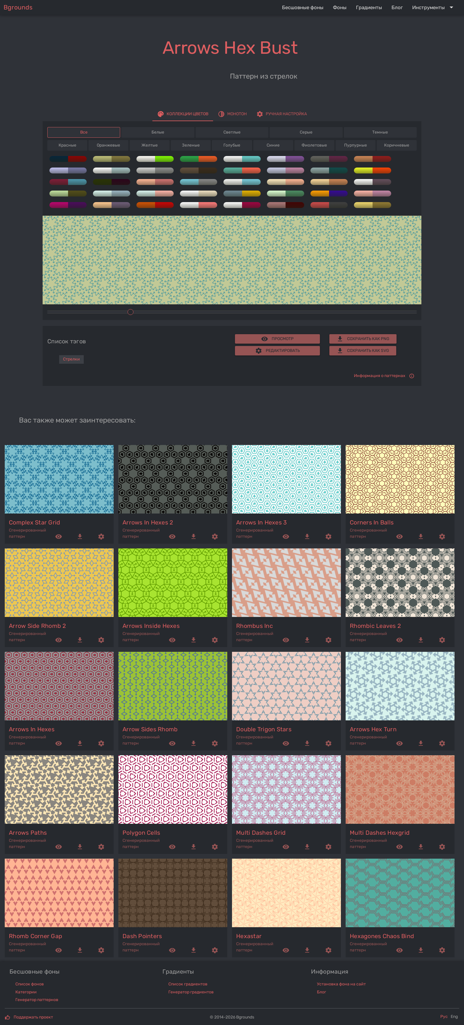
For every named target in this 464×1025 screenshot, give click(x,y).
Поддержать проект (33, 1017)
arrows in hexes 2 (148, 522)
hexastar (249, 936)
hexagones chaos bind (382, 936)
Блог (321, 992)
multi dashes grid (261, 832)
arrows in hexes (31, 729)
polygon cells (141, 832)
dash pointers (142, 936)
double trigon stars (263, 729)
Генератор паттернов (36, 999)
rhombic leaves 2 (375, 625)
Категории (26, 992)
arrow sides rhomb (150, 729)
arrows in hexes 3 (261, 522)
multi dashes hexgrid (380, 832)
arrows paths (28, 832)
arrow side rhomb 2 (37, 625)
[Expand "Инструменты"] (433, 7)
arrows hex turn (373, 729)
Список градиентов (187, 984)
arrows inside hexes (151, 625)
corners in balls (372, 522)
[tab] (182, 114)
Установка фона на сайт (341, 984)
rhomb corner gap (35, 936)
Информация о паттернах (379, 375)
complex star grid (34, 522)
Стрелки (71, 359)
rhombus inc (254, 625)
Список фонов (29, 984)
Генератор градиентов (191, 992)
